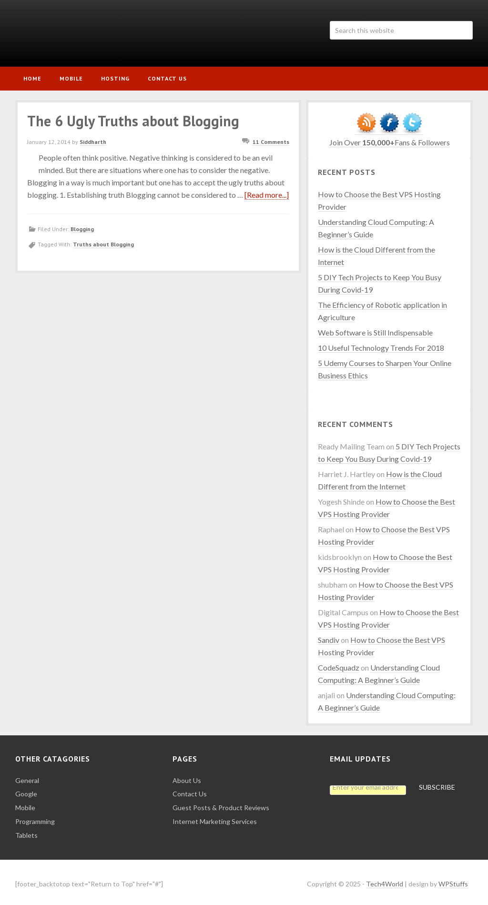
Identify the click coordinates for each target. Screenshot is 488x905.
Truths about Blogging (103, 240)
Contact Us (190, 790)
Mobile (25, 804)
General (27, 777)
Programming (35, 817)
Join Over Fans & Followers (389, 138)
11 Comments (271, 138)
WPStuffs (453, 880)
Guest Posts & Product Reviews (221, 804)
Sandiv (328, 636)
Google (26, 790)
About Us (187, 777)
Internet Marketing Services (215, 817)
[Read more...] (266, 190)
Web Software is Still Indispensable (375, 328)
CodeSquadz (338, 663)
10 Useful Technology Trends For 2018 (381, 343)
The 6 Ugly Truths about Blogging (133, 117)
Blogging (82, 225)
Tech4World (86, 33)
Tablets (26, 831)
